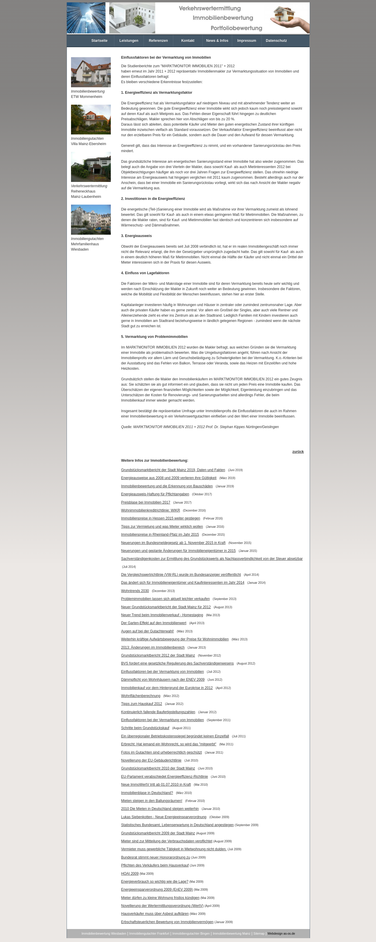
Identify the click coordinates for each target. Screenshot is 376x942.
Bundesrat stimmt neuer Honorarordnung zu (155, 857)
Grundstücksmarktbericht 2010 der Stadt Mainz (158, 768)
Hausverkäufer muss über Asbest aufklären (155, 914)
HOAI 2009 (129, 874)
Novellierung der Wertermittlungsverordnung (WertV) (162, 906)
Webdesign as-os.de (281, 933)
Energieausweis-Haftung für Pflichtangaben (155, 494)
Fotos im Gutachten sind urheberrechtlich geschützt (161, 752)
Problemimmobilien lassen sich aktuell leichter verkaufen (165, 599)
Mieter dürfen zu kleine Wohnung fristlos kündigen (160, 898)
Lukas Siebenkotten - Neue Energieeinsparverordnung (164, 817)
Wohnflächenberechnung (140, 696)
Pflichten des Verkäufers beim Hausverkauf (155, 865)
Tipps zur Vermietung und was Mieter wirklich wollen (162, 527)
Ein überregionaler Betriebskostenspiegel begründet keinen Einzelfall (175, 736)
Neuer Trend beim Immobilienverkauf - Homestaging (162, 615)
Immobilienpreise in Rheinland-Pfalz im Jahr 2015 (160, 534)
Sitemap (259, 933)
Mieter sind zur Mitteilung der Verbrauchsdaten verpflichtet (166, 841)
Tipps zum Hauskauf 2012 (141, 704)
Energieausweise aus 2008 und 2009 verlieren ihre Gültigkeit (169, 478)
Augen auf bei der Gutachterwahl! (147, 631)
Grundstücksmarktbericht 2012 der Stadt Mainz (158, 655)
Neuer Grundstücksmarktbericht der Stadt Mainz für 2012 (166, 607)
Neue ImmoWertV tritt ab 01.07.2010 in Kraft (156, 784)
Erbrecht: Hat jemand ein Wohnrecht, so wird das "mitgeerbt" (168, 744)
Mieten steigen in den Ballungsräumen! (151, 801)
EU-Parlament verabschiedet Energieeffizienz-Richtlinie (164, 777)
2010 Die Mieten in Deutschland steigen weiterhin (160, 809)
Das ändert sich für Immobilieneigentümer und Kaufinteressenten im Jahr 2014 (182, 583)
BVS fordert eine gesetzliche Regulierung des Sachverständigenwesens (177, 663)
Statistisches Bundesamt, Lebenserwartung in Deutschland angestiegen (177, 825)
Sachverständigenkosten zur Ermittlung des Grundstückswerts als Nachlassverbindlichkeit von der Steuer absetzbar (212, 559)
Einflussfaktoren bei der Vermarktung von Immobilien (162, 672)
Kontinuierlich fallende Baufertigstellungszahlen (158, 712)
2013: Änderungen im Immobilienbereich (152, 647)
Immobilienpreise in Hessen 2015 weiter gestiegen (160, 518)
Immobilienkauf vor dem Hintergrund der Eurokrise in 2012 (167, 688)
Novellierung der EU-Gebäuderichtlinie (151, 760)
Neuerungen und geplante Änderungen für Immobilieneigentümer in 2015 (178, 551)
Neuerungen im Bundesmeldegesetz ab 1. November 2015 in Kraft (173, 543)
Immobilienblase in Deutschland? (147, 793)
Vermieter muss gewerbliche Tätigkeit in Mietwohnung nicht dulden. (174, 849)
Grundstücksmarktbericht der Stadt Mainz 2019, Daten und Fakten (173, 470)
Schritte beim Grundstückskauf (145, 728)
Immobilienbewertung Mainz (231, 933)
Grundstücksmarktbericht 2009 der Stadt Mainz (158, 833)
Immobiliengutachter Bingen (191, 933)
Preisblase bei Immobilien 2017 (145, 502)
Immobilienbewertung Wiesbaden (104, 933)
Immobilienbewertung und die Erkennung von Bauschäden (167, 486)
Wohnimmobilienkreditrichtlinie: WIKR (150, 510)
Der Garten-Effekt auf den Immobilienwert (153, 623)
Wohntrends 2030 (135, 591)
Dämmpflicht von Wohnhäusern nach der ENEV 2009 (163, 680)
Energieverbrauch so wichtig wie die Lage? (154, 881)
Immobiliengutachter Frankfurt (149, 933)
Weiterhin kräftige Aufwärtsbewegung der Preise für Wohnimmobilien (175, 639)
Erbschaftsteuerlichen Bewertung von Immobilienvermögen (167, 922)
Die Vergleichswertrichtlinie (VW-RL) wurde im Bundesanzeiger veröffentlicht (181, 575)
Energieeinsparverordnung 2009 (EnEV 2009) (157, 889)
